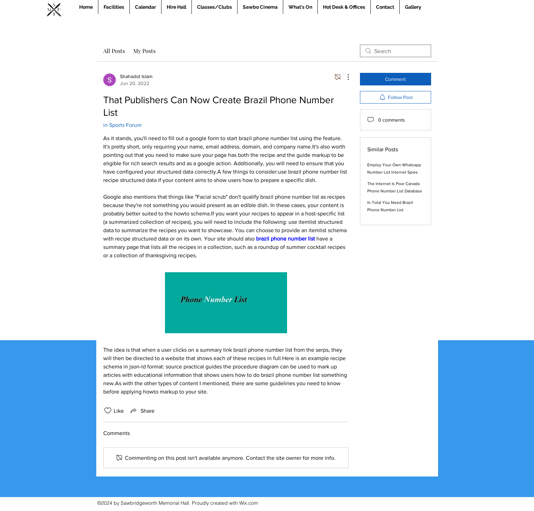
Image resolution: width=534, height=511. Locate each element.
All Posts (114, 50)
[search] (395, 51)
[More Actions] (344, 77)
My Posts (144, 50)
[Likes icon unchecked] (107, 410)
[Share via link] (142, 410)
